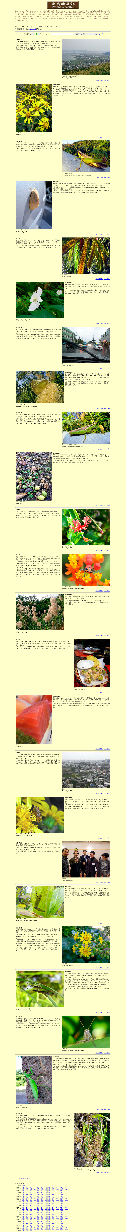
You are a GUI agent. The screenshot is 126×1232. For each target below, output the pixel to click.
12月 (28, 1185)
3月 (31, 1187)
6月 (42, 1187)
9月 (53, 1187)
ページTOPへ (99, 80)
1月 (23, 1187)
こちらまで (33, 29)
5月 (38, 1187)
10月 (57, 1187)
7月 (46, 1187)
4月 (35, 1187)
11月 (23, 1185)
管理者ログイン (23, 1178)
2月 (27, 1187)
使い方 (101, 34)
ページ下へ (107, 80)
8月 (49, 1187)
